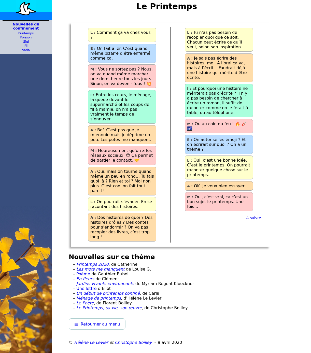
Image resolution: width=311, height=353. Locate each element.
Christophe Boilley (133, 342)
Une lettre (86, 288)
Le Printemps (166, 6)
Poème (83, 274)
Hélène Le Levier (91, 342)
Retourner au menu (100, 324)
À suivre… (255, 218)
